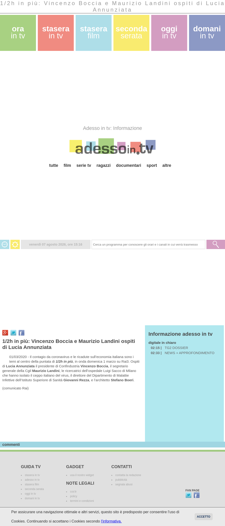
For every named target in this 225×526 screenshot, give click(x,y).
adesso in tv (32, 479)
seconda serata (34, 489)
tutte (53, 165)
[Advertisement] (89, 88)
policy (73, 496)
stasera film (32, 484)
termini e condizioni (82, 501)
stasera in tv (32, 475)
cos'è (73, 491)
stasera (56, 32)
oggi (169, 32)
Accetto (203, 516)
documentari (128, 165)
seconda (131, 32)
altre (166, 165)
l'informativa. (111, 521)
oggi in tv (30, 493)
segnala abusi (123, 484)
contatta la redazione (128, 475)
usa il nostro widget (82, 475)
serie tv (84, 165)
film (67, 165)
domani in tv (32, 498)
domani (207, 32)
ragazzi (103, 165)
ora (18, 32)
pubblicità (121, 479)
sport (152, 165)
